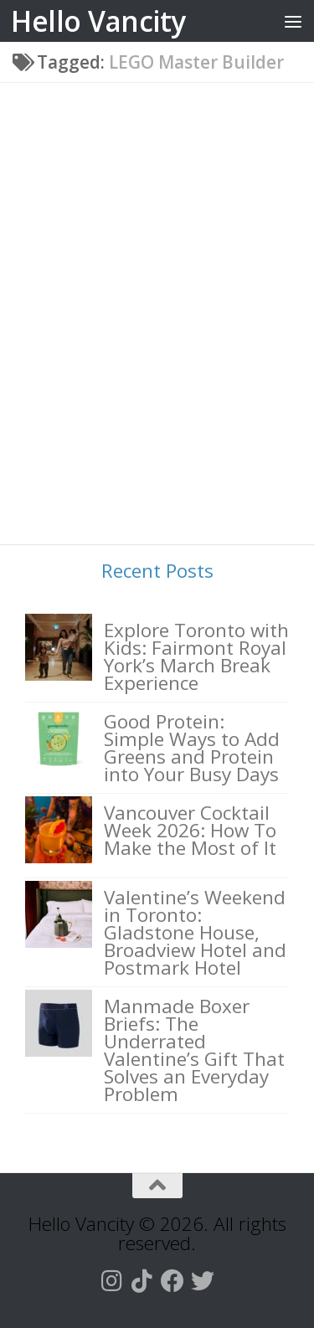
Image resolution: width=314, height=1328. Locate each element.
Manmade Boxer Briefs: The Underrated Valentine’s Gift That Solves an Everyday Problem (194, 1050)
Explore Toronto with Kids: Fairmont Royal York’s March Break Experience (196, 656)
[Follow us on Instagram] (112, 1281)
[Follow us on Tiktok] (142, 1281)
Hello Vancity (98, 21)
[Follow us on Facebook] (172, 1281)
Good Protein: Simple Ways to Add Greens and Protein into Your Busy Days (192, 747)
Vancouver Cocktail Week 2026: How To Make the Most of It (190, 830)
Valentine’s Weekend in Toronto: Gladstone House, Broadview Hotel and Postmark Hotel (195, 932)
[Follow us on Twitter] (202, 1281)
